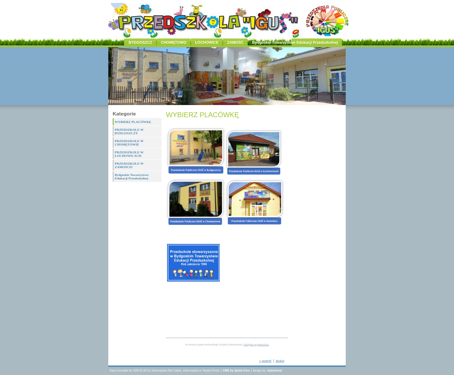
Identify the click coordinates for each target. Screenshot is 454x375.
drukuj (280, 361)
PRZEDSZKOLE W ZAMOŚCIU (129, 165)
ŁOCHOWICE (207, 42)
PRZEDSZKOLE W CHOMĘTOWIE (129, 142)
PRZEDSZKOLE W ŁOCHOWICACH (129, 153)
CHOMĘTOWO (173, 42)
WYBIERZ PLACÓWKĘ (133, 122)
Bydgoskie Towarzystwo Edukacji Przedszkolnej (295, 42)
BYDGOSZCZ (140, 42)
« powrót (265, 361)
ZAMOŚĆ (235, 42)
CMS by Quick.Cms (236, 370)
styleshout (274, 370)
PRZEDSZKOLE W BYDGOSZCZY (129, 131)
